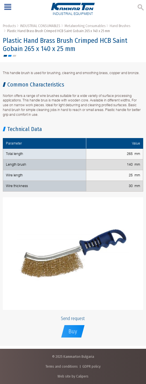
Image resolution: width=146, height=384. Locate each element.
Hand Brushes (120, 26)
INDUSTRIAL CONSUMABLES (40, 26)
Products (9, 26)
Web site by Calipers (73, 376)
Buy (72, 331)
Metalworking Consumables (85, 26)
